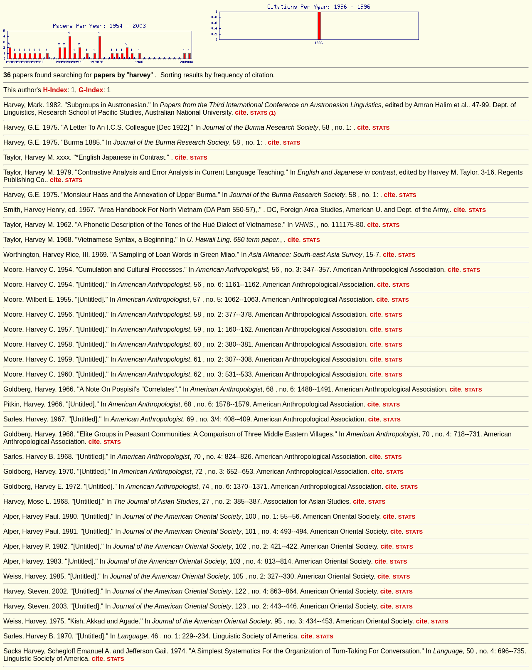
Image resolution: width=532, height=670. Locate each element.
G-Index (91, 90)
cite (240, 112)
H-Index (55, 90)
